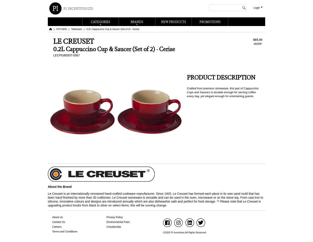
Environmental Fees (118, 222)
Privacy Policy (115, 217)
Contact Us (58, 222)
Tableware (76, 29)
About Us (57, 217)
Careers (57, 226)
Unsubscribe (114, 226)
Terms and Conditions (64, 231)
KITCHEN (61, 29)
